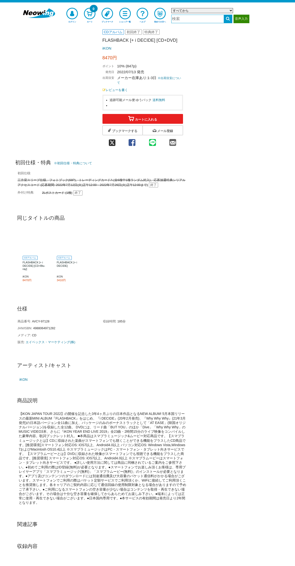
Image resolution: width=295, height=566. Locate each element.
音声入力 (241, 19)
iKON (107, 48)
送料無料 (159, 100)
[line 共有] (152, 141)
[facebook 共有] (132, 141)
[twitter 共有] (112, 141)
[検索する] (228, 19)
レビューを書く (115, 90)
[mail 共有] (173, 141)
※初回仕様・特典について (73, 163)
